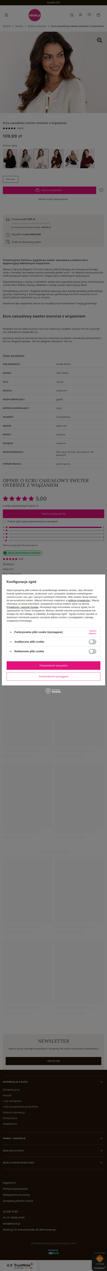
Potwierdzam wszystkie (53, 665)
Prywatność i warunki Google (22, 607)
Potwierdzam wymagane (53, 676)
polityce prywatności (79, 600)
